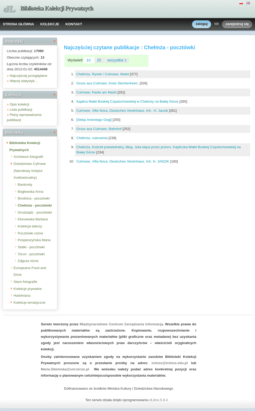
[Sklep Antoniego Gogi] (94, 120)
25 (99, 60)
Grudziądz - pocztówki (35, 212)
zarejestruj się (237, 24)
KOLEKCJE (49, 24)
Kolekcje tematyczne (29, 302)
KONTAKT (73, 24)
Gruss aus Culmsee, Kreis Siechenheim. (107, 83)
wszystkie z (117, 60)
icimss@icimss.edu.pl (170, 363)
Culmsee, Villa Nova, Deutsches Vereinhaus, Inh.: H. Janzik (122, 111)
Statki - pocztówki (31, 247)
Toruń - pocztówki (31, 254)
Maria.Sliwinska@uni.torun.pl (65, 369)
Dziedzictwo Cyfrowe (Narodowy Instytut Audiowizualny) (30, 170)
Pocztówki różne (30, 233)
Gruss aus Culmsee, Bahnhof (99, 129)
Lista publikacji (21, 109)
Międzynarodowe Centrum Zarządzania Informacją (121, 324)
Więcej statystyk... (23, 81)
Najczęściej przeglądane (28, 76)
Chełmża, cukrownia (92, 138)
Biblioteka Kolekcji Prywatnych (56, 8)
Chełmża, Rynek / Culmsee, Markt (103, 74)
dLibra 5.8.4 (159, 400)
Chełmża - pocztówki (35, 205)
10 (89, 60)
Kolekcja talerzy (30, 226)
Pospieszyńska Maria (34, 240)
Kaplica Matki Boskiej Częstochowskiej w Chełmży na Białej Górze (127, 101)
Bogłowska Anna (30, 192)
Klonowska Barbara (33, 219)
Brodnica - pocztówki (34, 198)
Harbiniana (22, 295)
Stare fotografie (25, 282)
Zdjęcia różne (28, 261)
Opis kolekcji (19, 104)
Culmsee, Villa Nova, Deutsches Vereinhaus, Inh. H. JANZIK (123, 161)
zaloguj (202, 24)
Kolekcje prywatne (28, 289)
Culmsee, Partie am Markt (96, 92)
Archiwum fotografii (28, 157)
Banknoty (25, 184)
